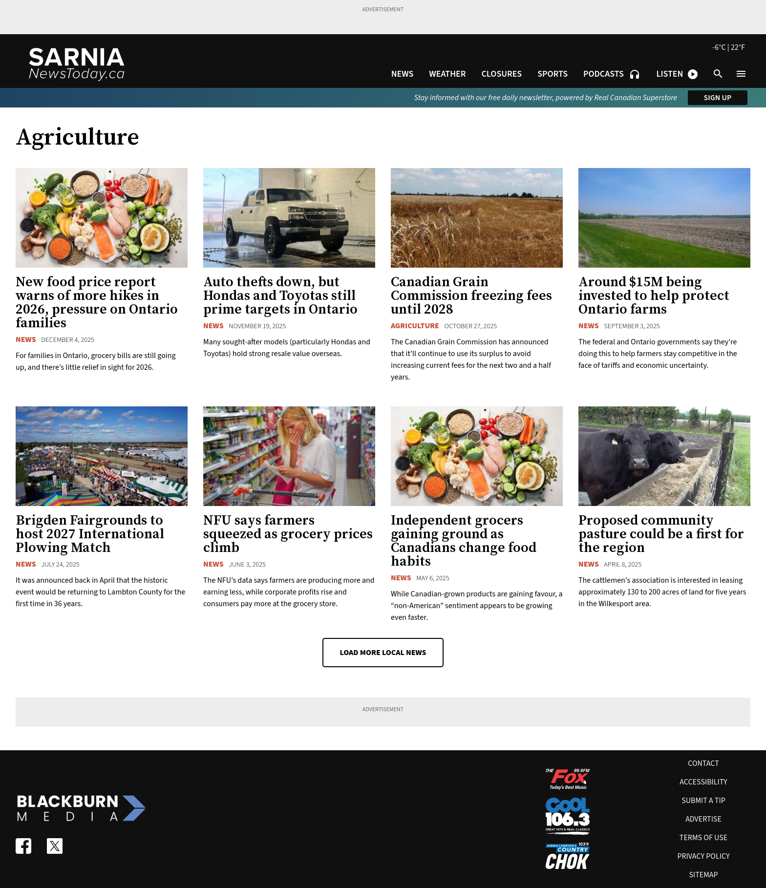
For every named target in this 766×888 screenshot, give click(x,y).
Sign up (718, 97)
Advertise (703, 819)
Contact (703, 763)
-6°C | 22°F (728, 47)
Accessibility (703, 782)
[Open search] (718, 73)
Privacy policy (703, 856)
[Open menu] (741, 73)
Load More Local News (383, 652)
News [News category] (26, 339)
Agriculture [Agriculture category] (415, 325)
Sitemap (703, 874)
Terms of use (703, 837)
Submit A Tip (703, 800)
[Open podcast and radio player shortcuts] (677, 74)
